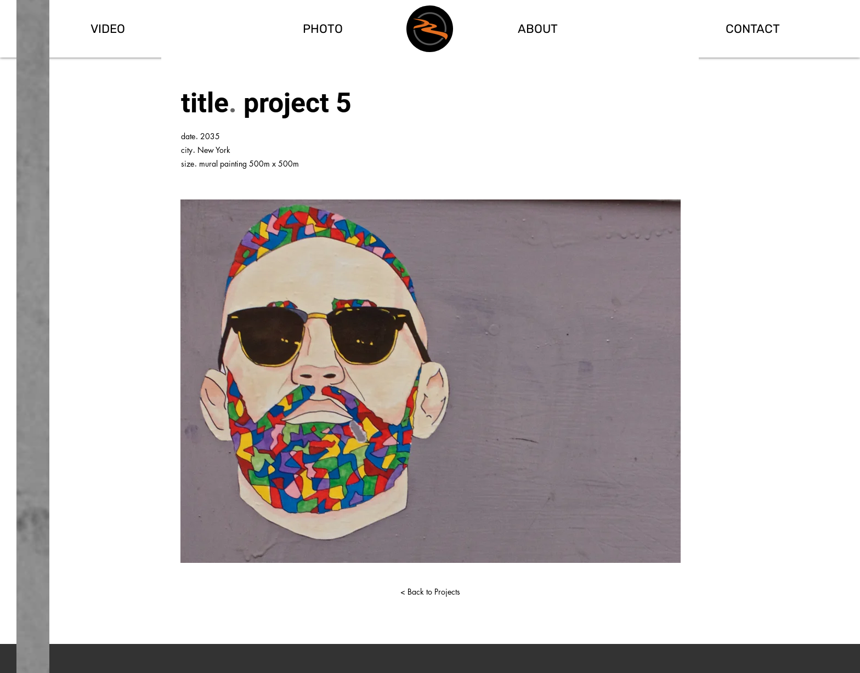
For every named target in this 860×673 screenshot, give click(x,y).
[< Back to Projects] (430, 592)
